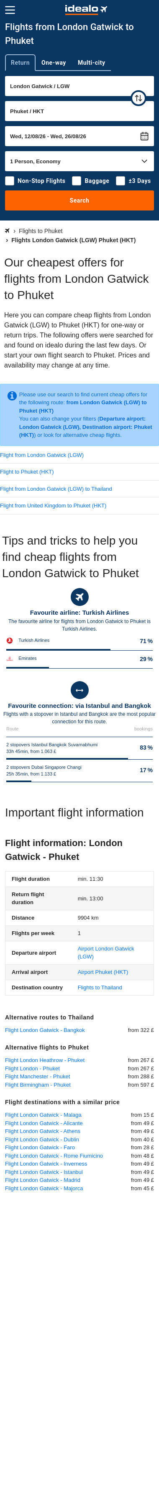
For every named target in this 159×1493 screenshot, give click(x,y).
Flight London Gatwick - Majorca (44, 1188)
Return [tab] (20, 62)
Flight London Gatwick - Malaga (43, 1115)
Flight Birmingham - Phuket (38, 1085)
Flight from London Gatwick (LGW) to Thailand (56, 489)
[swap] (138, 98)
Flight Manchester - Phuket (37, 1076)
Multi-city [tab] (91, 62)
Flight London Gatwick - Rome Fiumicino (54, 1156)
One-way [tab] (53, 62)
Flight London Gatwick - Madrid (42, 1180)
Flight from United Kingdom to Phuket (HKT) (53, 505)
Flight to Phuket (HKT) (27, 472)
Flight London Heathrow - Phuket (45, 1060)
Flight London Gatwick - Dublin (42, 1139)
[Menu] (10, 10)
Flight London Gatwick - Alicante (44, 1123)
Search (80, 200)
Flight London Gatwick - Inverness (46, 1164)
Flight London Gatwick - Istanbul (44, 1172)
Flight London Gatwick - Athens (42, 1131)
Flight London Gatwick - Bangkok (45, 1030)
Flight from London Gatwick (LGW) (42, 455)
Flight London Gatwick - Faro (40, 1147)
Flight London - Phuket (32, 1068)
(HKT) (103, 972)
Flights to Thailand (100, 987)
